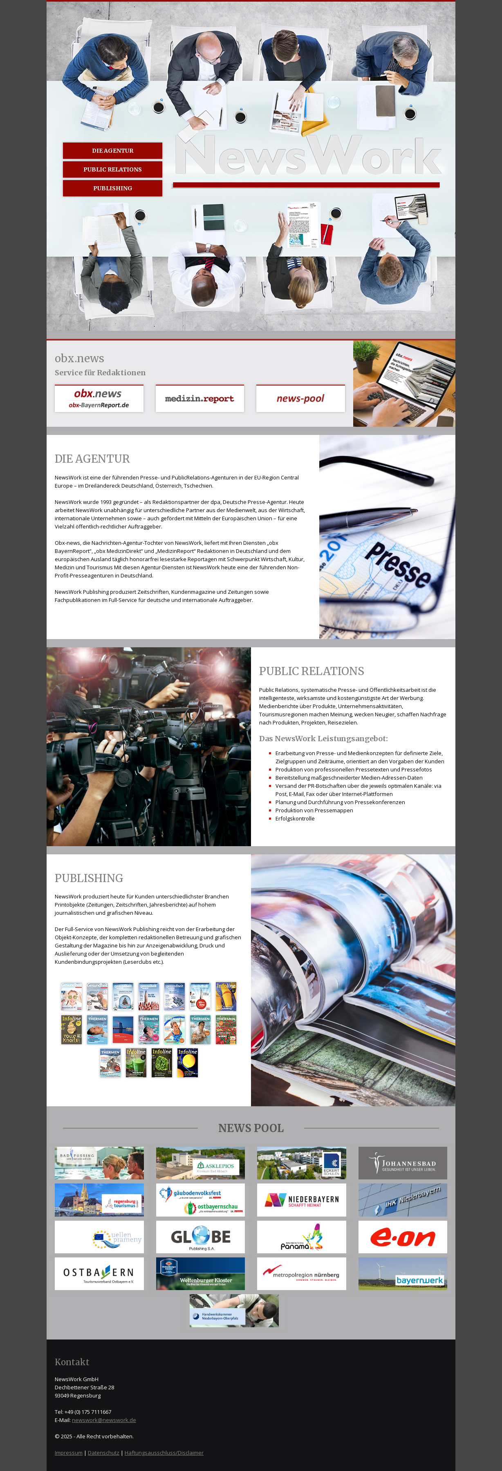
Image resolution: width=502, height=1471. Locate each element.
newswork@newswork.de (104, 1420)
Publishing (112, 188)
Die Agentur (112, 150)
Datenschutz (103, 1452)
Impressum (69, 1452)
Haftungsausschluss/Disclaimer (164, 1452)
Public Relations (112, 169)
